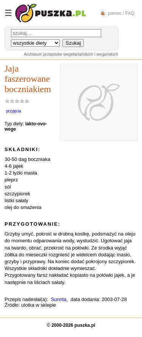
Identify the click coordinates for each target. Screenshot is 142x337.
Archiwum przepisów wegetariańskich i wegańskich (71, 54)
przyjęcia (13, 111)
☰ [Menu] (8, 13)
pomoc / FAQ (116, 13)
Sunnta (58, 299)
